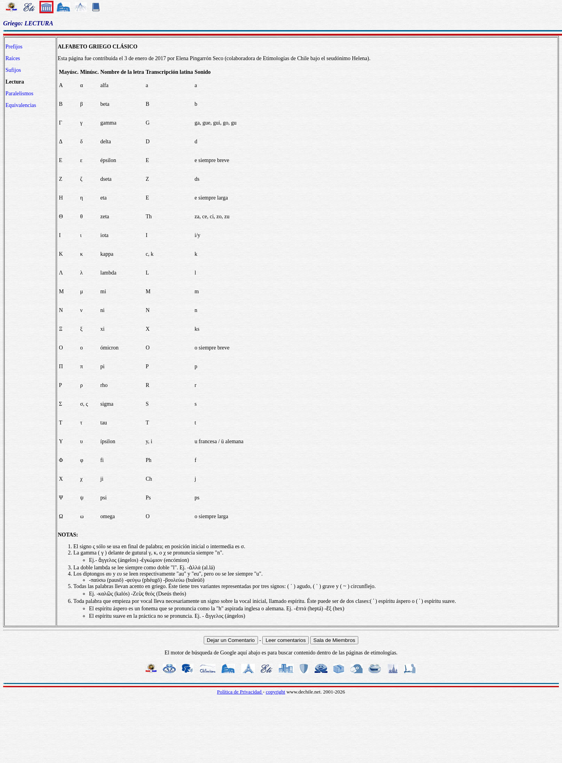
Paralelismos (19, 93)
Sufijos (13, 70)
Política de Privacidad (240, 692)
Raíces (12, 58)
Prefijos (14, 47)
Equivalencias (20, 105)
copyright (275, 692)
